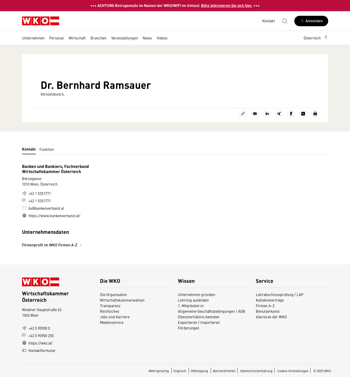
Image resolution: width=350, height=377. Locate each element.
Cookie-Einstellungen (292, 370)
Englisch (180, 370)
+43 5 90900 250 (38, 335)
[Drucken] (315, 113)
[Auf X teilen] (303, 113)
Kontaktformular (39, 350)
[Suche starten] (285, 21)
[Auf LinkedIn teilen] (267, 113)
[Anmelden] (311, 21)
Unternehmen (33, 37)
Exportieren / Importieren (199, 322)
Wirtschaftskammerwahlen (122, 300)
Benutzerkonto (267, 311)
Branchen (98, 37)
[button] (316, 38)
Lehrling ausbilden (193, 300)
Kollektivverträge (270, 300)
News (147, 37)
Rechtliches (109, 311)
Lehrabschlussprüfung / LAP (279, 294)
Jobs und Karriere (114, 316)
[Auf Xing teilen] (279, 113)
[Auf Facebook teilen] (291, 113)
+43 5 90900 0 (36, 328)
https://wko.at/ (37, 342)
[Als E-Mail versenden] (255, 113)
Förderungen (188, 327)
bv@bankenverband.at (43, 208)
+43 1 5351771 (36, 193)
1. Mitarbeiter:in (191, 305)
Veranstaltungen (124, 37)
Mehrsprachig (159, 370)
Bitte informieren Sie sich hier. (227, 5)
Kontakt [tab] (29, 149)
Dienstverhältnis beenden (198, 316)
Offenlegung (199, 370)
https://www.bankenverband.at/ (51, 215)
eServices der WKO (271, 316)
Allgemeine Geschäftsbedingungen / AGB (211, 311)
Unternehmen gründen (196, 294)
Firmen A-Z (265, 305)
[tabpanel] (124, 206)
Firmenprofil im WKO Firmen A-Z (52, 245)
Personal (56, 37)
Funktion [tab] (46, 149)
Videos (162, 37)
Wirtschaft (77, 37)
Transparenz (110, 305)
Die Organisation (113, 294)
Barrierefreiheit (224, 370)
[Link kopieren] (243, 113)
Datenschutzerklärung (256, 370)
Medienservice (111, 322)
